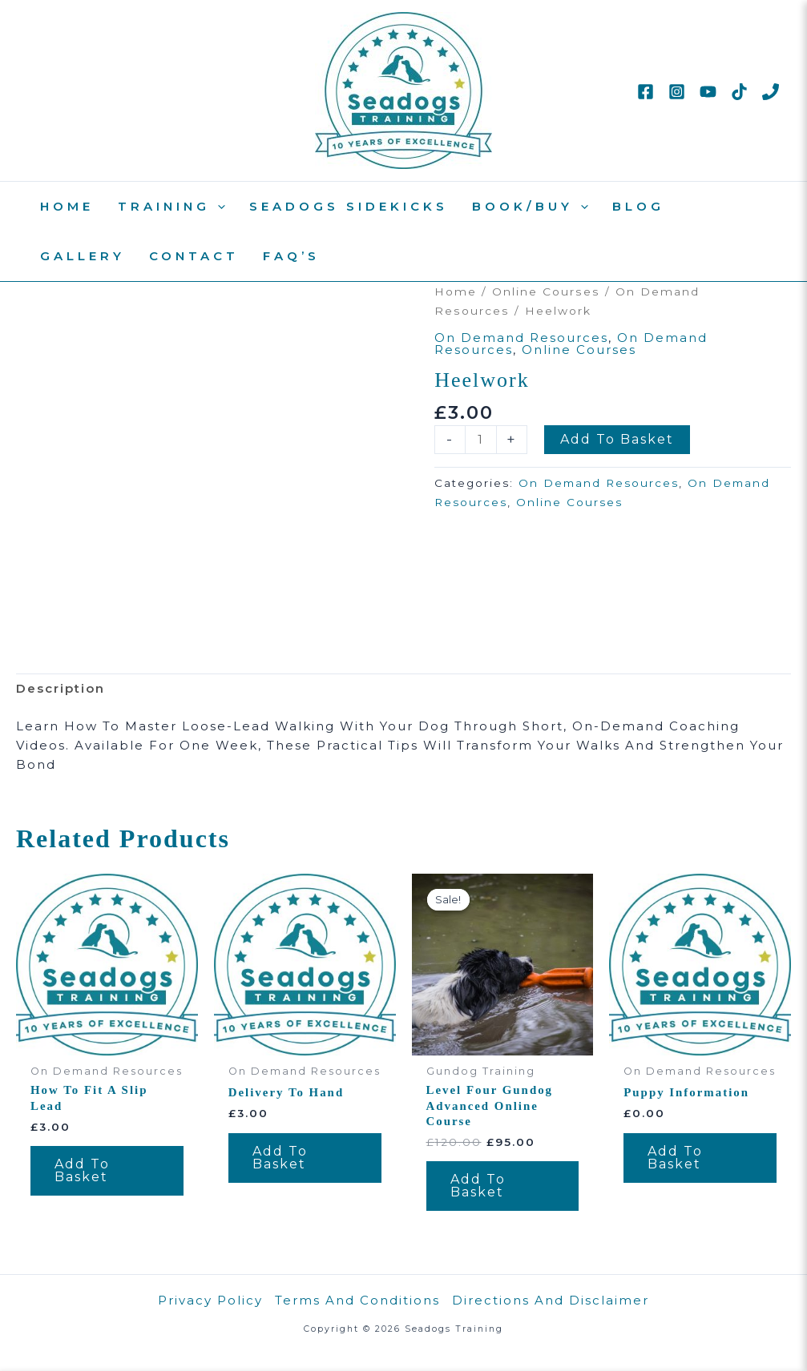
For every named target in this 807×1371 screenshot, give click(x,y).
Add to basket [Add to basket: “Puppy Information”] (675, 1158)
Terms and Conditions (357, 1300)
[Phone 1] (770, 91)
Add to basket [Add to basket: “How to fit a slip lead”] (82, 1170)
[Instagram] (676, 91)
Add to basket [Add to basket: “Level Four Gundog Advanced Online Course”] (478, 1186)
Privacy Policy (210, 1300)
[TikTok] (739, 91)
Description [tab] (60, 688)
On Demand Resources (521, 337)
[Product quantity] (480, 439)
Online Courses (546, 291)
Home (455, 291)
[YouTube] (708, 91)
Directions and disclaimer (550, 1300)
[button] (217, 206)
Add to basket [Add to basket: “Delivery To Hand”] (280, 1158)
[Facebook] (645, 91)
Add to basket (617, 439)
